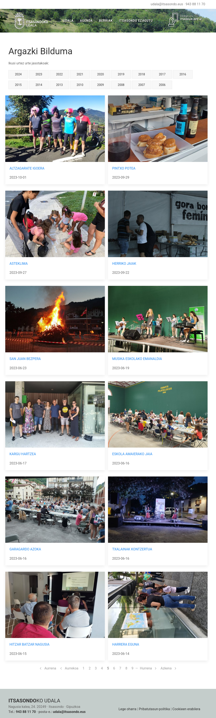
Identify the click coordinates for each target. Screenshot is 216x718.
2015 (18, 85)
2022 (59, 74)
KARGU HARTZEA (22, 454)
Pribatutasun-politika (154, 709)
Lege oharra (127, 709)
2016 (183, 74)
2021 (80, 74)
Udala (68, 20)
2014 (38, 85)
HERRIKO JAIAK (124, 264)
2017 (162, 74)
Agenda (86, 20)
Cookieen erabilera (186, 709)
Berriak (106, 20)
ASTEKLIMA (18, 264)
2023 (38, 74)
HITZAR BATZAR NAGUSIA (29, 644)
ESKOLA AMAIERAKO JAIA (132, 454)
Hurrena (148, 668)
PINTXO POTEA (123, 168)
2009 (100, 85)
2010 (80, 85)
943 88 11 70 (195, 4)
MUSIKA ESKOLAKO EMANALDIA (137, 359)
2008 (121, 85)
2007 (141, 85)
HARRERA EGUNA (125, 644)
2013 (59, 85)
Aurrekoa (69, 668)
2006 (162, 85)
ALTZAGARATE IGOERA (26, 168)
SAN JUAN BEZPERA (25, 359)
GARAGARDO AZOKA (25, 549)
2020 (100, 74)
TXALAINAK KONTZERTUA (132, 549)
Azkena (168, 668)
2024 (18, 74)
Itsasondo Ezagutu (136, 20)
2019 (121, 74)
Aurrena (48, 668)
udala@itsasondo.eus (167, 4)
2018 (141, 74)
